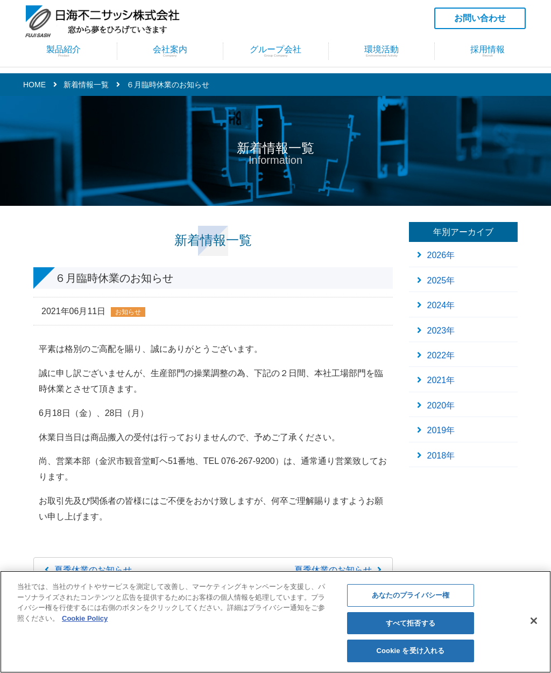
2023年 (441, 330)
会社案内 (170, 57)
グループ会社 (276, 57)
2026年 (441, 255)
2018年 (441, 455)
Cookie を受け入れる (411, 651)
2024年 (441, 305)
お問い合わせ (480, 18)
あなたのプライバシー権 (410, 595)
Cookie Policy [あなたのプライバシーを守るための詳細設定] (85, 618)
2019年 (441, 430)
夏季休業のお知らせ (93, 569)
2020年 (441, 405)
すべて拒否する (410, 623)
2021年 (441, 380)
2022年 (441, 355)
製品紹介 (64, 57)
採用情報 (487, 57)
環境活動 (381, 57)
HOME (34, 84)
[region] (275, 622)
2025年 (441, 280)
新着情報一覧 (86, 84)
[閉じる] (534, 621)
